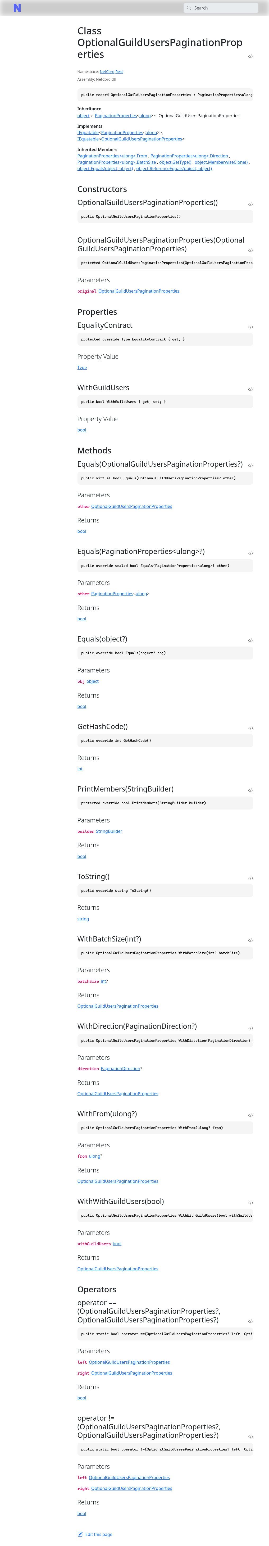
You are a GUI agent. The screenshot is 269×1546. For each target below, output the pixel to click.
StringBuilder (109, 831)
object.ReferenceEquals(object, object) (174, 168)
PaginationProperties (116, 116)
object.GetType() (175, 162)
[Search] (221, 8)
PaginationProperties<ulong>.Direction (189, 156)
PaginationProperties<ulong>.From (112, 156)
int (80, 769)
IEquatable (88, 132)
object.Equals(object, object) (105, 168)
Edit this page (98, 1534)
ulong (145, 116)
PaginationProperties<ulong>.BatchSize (116, 162)
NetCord (107, 71)
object (83, 116)
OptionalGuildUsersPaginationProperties (141, 139)
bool (81, 430)
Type (82, 367)
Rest (119, 71)
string (83, 919)
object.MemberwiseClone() (221, 162)
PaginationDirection (120, 1068)
